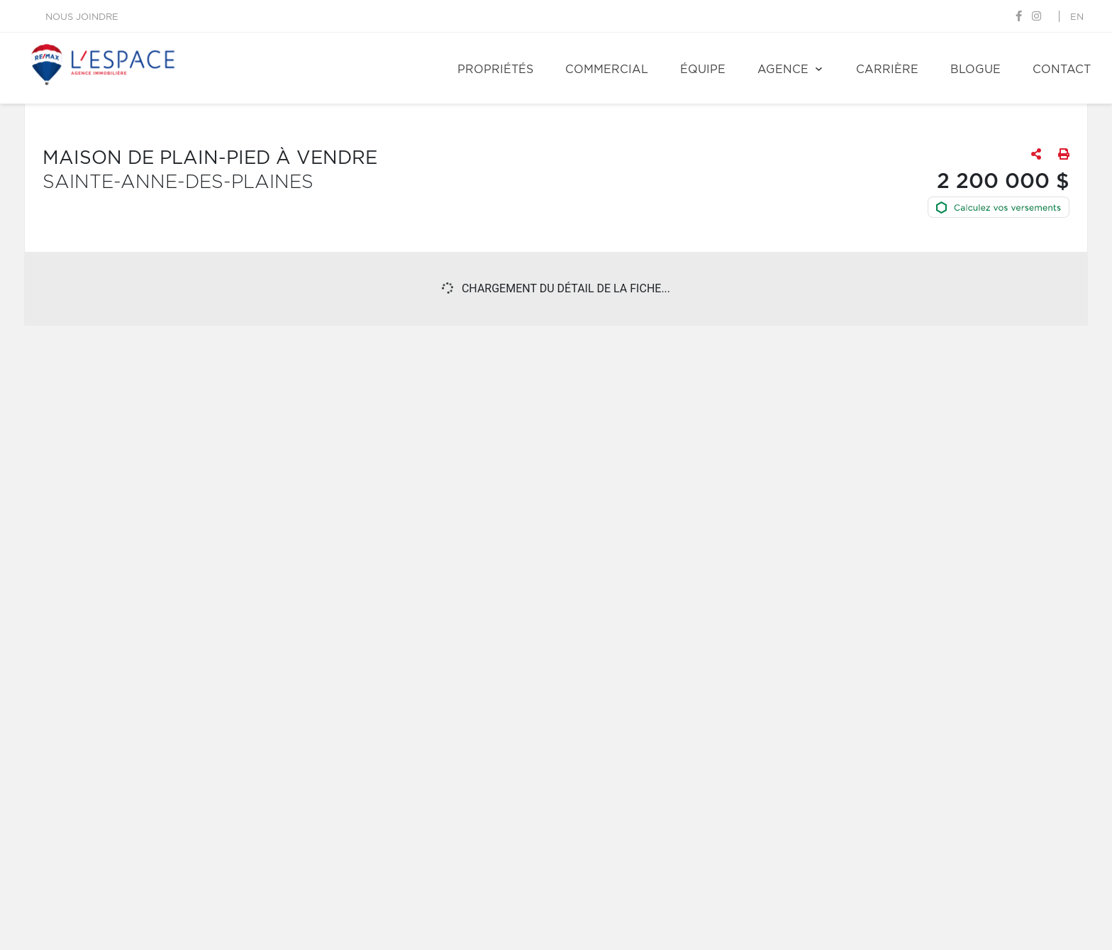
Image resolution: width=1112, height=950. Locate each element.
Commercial (606, 69)
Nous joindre (81, 17)
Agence (782, 69)
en (1077, 17)
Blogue (975, 69)
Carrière (887, 69)
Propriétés (495, 69)
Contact (1062, 69)
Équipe (702, 69)
